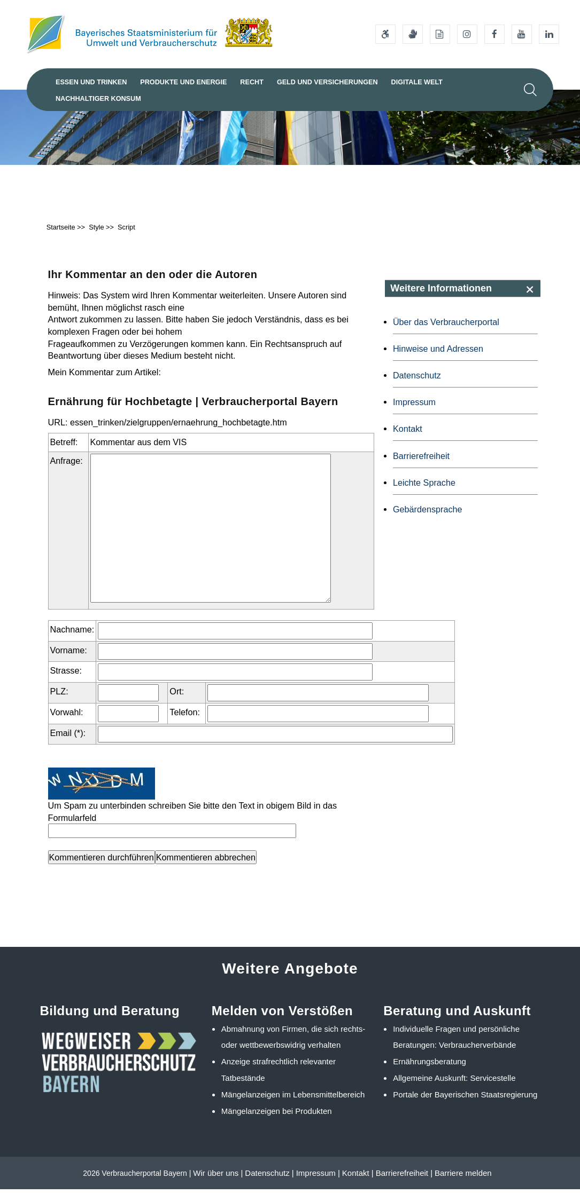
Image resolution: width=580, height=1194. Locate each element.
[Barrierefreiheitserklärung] (385, 34)
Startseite (61, 232)
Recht (243, 82)
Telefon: (184, 717)
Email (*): (68, 737)
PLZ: (59, 696)
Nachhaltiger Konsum (96, 98)
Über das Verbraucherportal (446, 326)
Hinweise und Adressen (438, 353)
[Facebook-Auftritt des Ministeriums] (494, 34)
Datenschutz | (269, 1177)
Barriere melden (463, 1177)
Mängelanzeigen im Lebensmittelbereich (293, 1099)
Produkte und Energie (178, 82)
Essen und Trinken (89, 82)
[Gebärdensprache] (413, 34)
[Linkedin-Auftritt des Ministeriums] (549, 34)
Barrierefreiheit (421, 460)
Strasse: (66, 675)
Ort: (176, 696)
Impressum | (318, 1177)
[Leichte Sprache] (440, 34)
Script (126, 232)
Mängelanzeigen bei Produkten (276, 1115)
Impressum (414, 407)
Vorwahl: (66, 717)
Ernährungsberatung (429, 1066)
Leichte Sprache (424, 487)
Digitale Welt (401, 82)
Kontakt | (358, 1177)
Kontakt (407, 433)
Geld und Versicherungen (316, 82)
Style (96, 232)
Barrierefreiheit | (404, 1177)
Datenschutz (417, 380)
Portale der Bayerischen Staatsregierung (465, 1099)
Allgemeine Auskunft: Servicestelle (454, 1082)
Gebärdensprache (427, 514)
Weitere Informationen (441, 293)
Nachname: (72, 634)
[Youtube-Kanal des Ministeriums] (522, 34)
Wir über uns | (218, 1177)
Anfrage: (66, 465)
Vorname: (68, 655)
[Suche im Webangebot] (530, 89)
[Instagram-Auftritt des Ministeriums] (467, 34)
